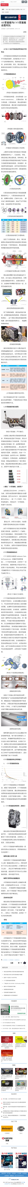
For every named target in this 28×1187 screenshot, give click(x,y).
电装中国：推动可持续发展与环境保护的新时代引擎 (14, 1107)
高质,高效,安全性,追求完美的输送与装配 (13, 974)
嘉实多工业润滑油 (15, 9)
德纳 (10, 9)
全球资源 (24, 1173)
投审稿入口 (5, 4)
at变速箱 (5, 959)
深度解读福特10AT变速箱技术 (11, 995)
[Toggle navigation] (3, 2)
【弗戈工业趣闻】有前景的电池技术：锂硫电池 (20, 1089)
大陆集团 (7, 1133)
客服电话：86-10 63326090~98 (16, 1175)
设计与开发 (7, 1169)
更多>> (2, 1032)
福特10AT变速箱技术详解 (9, 986)
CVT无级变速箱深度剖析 (9, 980)
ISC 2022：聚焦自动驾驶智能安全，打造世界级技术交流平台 (14, 1116)
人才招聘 (19, 1173)
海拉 (21, 9)
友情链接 (7, 1175)
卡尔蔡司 (7, 12)
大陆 (7, 9)
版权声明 (4, 1173)
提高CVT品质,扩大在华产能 (10, 977)
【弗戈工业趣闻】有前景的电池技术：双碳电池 (20, 1077)
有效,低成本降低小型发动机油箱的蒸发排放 (14, 971)
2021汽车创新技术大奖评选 (9, 1022)
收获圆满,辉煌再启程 (8, 989)
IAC (24, 9)
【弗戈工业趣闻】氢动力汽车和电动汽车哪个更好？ (6, 1077)
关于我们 (9, 1173)
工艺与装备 (21, 1169)
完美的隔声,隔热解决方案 (10, 992)
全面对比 (17, 959)
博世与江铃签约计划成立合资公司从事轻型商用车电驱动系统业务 (14, 1103)
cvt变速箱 (11, 959)
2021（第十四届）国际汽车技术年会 (11, 1016)
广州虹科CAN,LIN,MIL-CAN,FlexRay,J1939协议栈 (15, 983)
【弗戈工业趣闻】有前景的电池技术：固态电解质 (6, 1089)
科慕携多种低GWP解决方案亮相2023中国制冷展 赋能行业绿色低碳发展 (15, 1112)
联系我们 (14, 1173)
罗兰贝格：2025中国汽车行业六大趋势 (12, 1098)
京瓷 (3, 12)
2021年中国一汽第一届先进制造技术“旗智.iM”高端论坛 (15, 1028)
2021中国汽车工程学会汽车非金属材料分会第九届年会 (15, 1019)
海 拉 (21, 1133)
